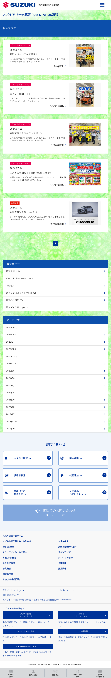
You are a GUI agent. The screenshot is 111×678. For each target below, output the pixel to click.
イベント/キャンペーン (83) (20, 278)
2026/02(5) (11, 356)
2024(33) (10, 378)
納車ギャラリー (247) (17, 307)
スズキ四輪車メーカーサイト (25, 615)
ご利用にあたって (66, 590)
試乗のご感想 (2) (14, 300)
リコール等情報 (81, 631)
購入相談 (7, 568)
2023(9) (10, 385)
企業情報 (62, 563)
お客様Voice (8, 547)
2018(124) (11, 421)
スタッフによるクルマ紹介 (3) (21, 293)
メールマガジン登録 (25, 631)
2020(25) (10, 407)
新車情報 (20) (13, 271)
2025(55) (10, 371)
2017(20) (10, 429)
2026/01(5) (11, 363)
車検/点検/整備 (9, 557)
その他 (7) (11, 286)
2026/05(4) (11, 334)
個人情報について (11, 595)
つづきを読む (57, 66)
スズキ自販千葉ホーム (13, 536)
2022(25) (10, 392)
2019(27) (10, 414)
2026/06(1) (11, 327)
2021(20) (10, 400)
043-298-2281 (55, 515)
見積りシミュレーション (81, 615)
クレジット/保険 (65, 557)
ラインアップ (64, 552)
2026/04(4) (11, 342)
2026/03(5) (11, 349)
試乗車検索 (8, 574)
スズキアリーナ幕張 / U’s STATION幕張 (30, 14)
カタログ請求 (9, 563)
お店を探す (63, 541)
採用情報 (62, 568)
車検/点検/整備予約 (11, 579)
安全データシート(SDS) (13, 590)
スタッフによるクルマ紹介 (15, 552)
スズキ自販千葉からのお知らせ (17, 541)
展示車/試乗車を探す (67, 547)
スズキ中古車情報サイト (26, 646)
